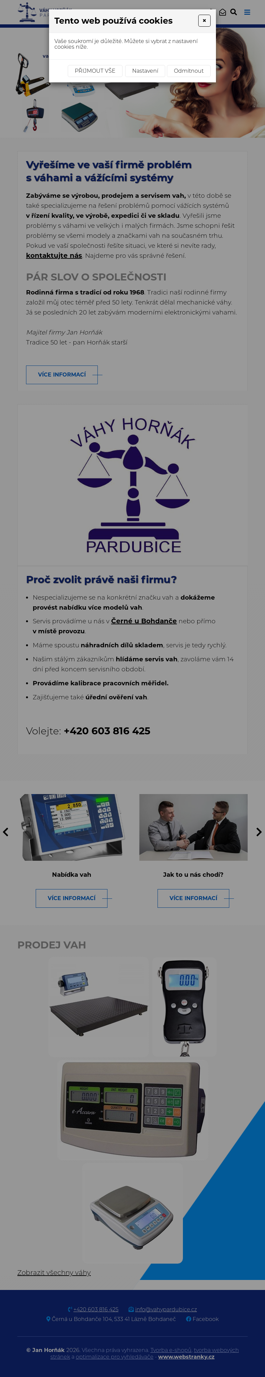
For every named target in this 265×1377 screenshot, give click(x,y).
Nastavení (145, 71)
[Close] (204, 21)
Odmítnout (189, 71)
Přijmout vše (95, 71)
